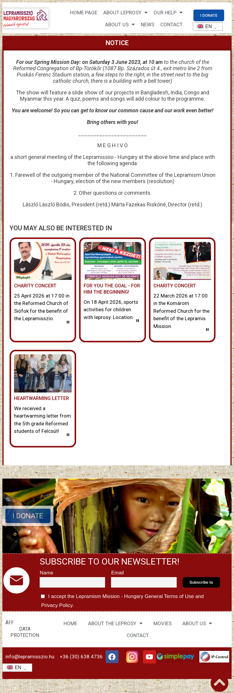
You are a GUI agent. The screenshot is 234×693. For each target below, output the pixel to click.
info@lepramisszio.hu (29, 657)
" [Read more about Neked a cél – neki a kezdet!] (137, 324)
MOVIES (162, 623)
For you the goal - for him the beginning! (112, 289)
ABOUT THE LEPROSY (115, 623)
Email (117, 573)
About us (120, 24)
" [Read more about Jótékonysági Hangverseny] (68, 325)
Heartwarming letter (41, 398)
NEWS (147, 24)
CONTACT (171, 24)
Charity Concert (35, 286)
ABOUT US (197, 623)
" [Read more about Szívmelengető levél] (68, 438)
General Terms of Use (169, 596)
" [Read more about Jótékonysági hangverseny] (207, 333)
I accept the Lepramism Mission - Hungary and (122, 599)
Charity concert (174, 286)
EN (203, 26)
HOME (70, 623)
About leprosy (125, 12)
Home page (83, 13)
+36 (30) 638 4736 (81, 657)
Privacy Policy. (57, 605)
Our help (168, 12)
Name (46, 573)
